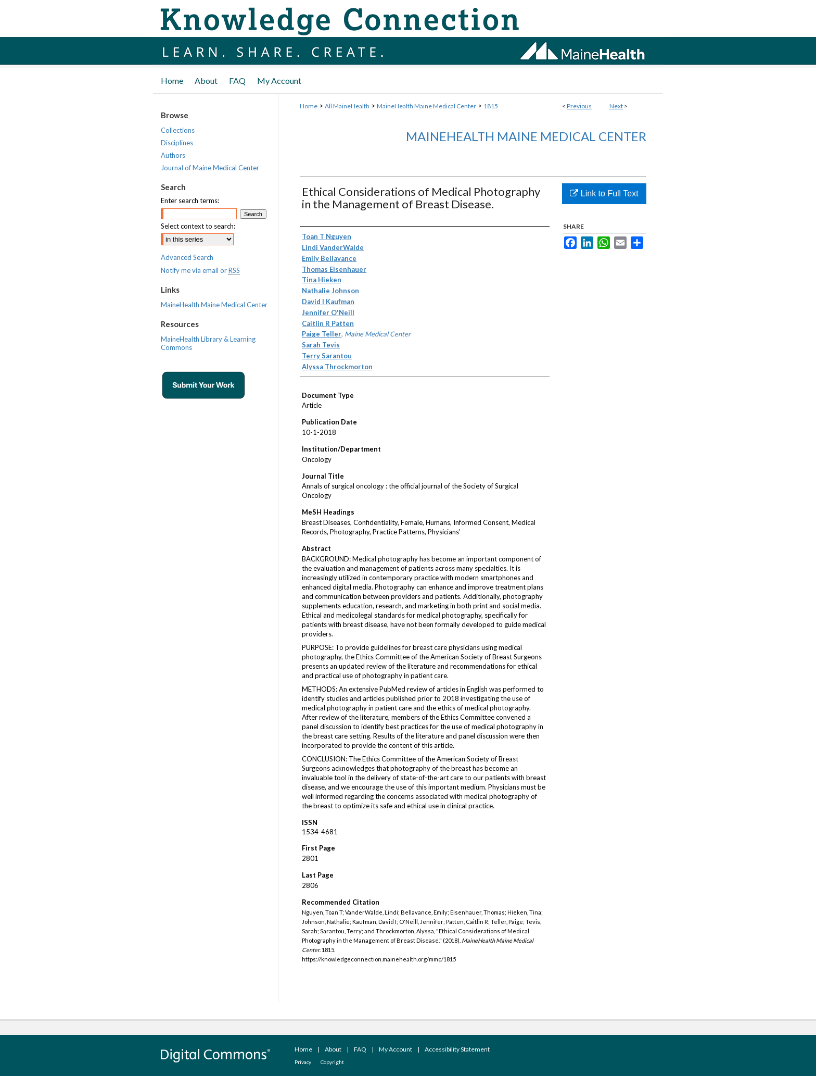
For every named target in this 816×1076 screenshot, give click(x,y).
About (333, 1049)
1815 (490, 106)
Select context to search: (198, 226)
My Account (395, 1049)
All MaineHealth (347, 106)
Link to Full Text (604, 193)
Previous (579, 106)
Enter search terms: (190, 200)
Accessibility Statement (457, 1049)
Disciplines (177, 143)
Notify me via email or (200, 270)
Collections (178, 130)
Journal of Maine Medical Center (210, 168)
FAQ (360, 1049)
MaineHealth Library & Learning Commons (208, 343)
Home (308, 106)
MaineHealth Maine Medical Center (426, 106)
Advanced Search (187, 257)
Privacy (303, 1062)
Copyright (332, 1062)
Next (616, 106)
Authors (173, 155)
